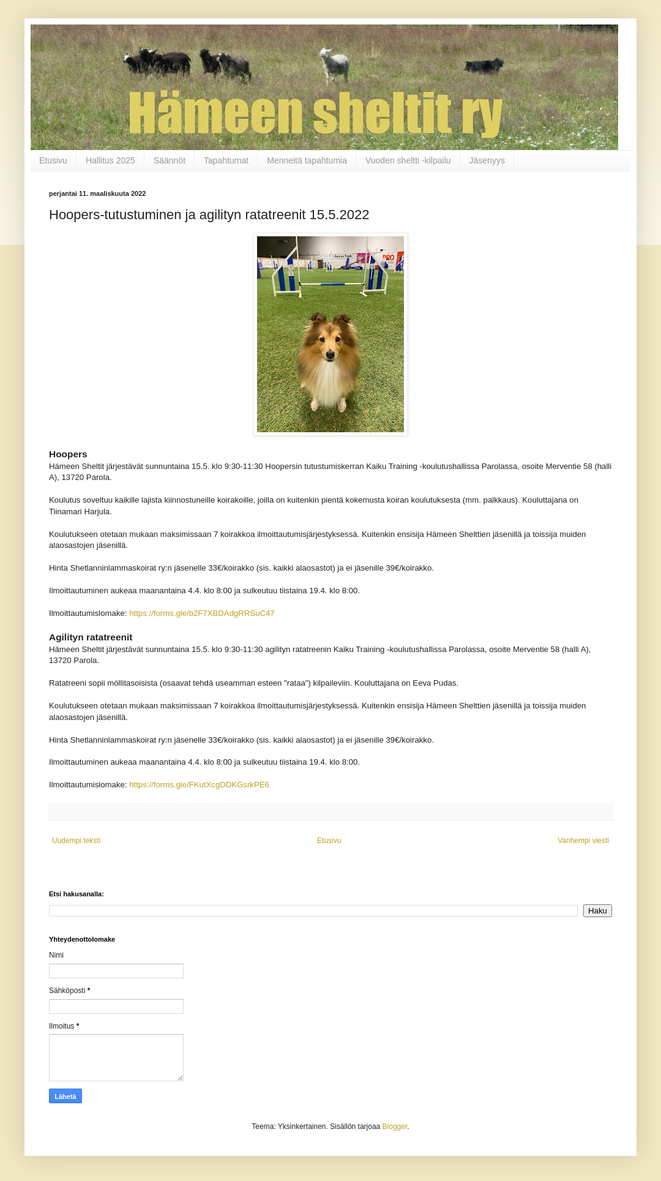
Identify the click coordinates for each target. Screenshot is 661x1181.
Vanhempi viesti (583, 840)
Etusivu (53, 160)
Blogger (395, 1126)
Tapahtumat (226, 160)
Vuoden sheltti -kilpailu (408, 160)
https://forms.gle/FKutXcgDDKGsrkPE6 (199, 784)
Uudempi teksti (76, 840)
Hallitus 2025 (110, 160)
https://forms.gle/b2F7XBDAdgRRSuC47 (202, 613)
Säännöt (169, 160)
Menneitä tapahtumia (307, 160)
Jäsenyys (487, 160)
